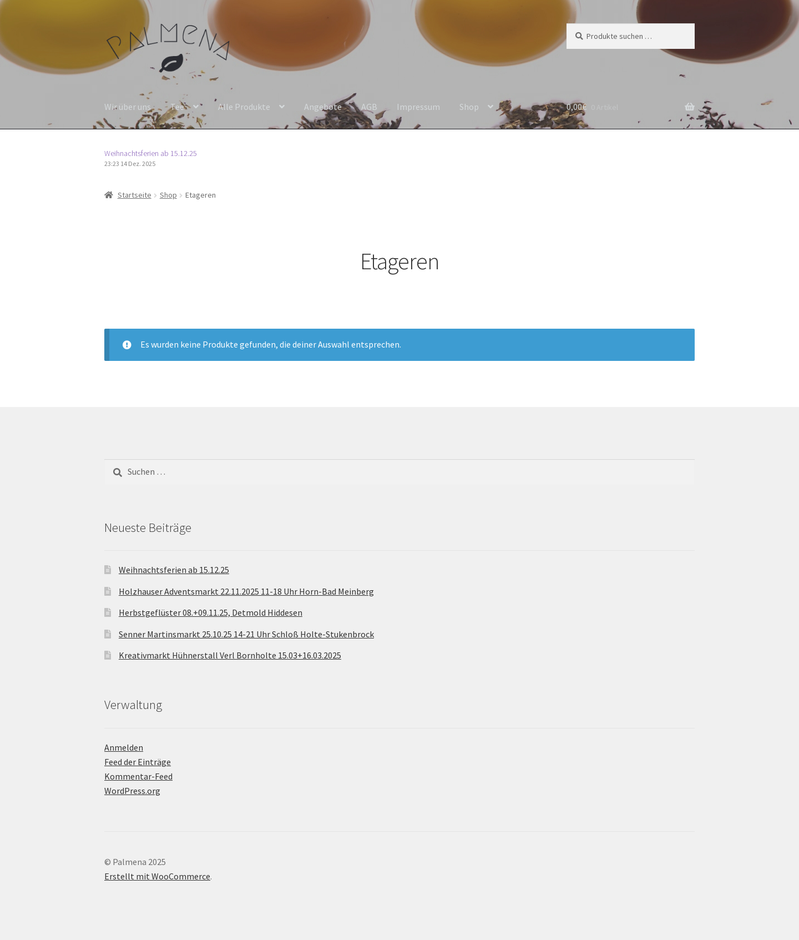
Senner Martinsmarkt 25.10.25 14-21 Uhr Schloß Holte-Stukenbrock (246, 634)
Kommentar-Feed (138, 776)
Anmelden (123, 747)
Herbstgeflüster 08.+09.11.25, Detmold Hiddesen (210, 612)
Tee (177, 106)
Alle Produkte (244, 106)
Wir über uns (127, 106)
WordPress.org (132, 790)
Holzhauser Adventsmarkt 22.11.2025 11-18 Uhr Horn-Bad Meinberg (246, 591)
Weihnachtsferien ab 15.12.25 (150, 153)
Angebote (323, 106)
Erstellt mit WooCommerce (157, 876)
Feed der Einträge (137, 761)
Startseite (134, 195)
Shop (469, 106)
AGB (369, 106)
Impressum (418, 106)
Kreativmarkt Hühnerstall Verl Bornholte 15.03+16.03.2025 (230, 655)
